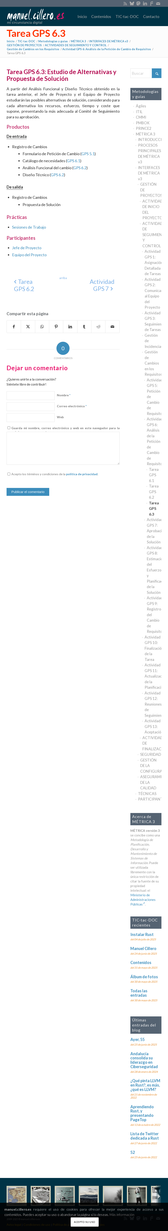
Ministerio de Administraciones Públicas (143, 899)
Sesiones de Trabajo (29, 227)
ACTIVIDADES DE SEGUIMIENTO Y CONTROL (151, 234)
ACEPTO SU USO (84, 1222)
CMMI (141, 117)
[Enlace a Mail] (158, 3)
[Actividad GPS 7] (102, 285)
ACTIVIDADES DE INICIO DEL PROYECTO (151, 209)
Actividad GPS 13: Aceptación (153, 726)
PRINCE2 (143, 128)
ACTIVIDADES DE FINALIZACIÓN (151, 743)
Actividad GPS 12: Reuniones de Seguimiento (153, 704)
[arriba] (63, 278)
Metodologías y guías (145, 94)
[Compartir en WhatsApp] (42, 326)
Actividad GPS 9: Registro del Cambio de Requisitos (154, 615)
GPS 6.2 (79, 167)
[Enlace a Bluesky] (132, 3)
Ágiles (141, 106)
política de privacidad (82, 474)
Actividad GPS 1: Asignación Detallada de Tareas (153, 262)
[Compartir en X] (28, 326)
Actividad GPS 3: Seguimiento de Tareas (153, 321)
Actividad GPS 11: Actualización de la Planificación (153, 676)
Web (60, 417)
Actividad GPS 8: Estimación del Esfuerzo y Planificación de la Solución (154, 570)
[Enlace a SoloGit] (151, 3)
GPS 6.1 (73, 160)
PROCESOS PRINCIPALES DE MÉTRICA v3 (149, 153)
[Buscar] (145, 73)
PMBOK (143, 123)
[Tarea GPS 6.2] (24, 285)
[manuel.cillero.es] (35, 16)
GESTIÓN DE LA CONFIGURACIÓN (150, 766)
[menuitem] (82, 16)
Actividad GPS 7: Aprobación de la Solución (154, 530)
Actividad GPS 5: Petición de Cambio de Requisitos (154, 397)
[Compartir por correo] (112, 326)
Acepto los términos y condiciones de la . (54, 474)
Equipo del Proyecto (29, 254)
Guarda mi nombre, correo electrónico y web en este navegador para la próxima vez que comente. (65, 430)
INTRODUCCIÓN (149, 139)
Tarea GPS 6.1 (154, 475)
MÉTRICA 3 (145, 134)
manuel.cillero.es (18, 1209)
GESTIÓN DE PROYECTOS (150, 190)
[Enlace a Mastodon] (138, 3)
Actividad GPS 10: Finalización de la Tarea (153, 648)
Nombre (63, 395)
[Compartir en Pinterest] (56, 326)
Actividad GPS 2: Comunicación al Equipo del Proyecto (153, 293)
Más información (122, 1215)
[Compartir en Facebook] (14, 326)
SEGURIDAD (150, 754)
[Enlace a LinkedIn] (145, 3)
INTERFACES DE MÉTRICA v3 (149, 173)
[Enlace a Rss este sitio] (125, 3)
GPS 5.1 (87, 153)
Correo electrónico (72, 406)
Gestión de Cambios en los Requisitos (153, 363)
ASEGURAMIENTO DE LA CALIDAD (150, 782)
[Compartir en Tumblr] (84, 326)
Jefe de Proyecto (26, 247)
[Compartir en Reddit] (98, 326)
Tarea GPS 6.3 (36, 33)
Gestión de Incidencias (153, 341)
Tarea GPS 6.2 (154, 492)
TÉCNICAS (147, 793)
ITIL (139, 111)
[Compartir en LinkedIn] (70, 326)
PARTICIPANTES (149, 799)
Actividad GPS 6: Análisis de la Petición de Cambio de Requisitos (154, 441)
